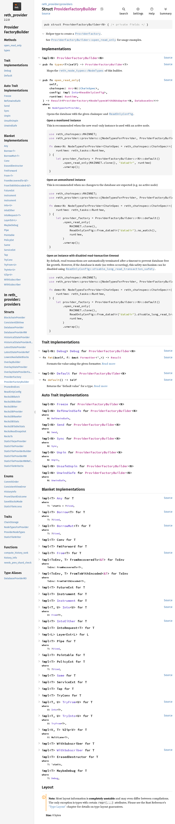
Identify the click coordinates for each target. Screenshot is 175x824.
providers (66, 4)
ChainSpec (88, 88)
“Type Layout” (57, 806)
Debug (61, 351)
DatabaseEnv (144, 100)
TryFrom (69, 702)
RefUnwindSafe (69, 411)
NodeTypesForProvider (65, 107)
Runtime (71, 96)
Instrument (66, 601)
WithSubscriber (70, 750)
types (59, 64)
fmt (50, 357)
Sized (69, 505)
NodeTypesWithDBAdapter (109, 100)
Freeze (62, 404)
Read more (108, 363)
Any (59, 498)
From (60, 553)
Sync (60, 438)
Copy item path (102, 9)
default (54, 380)
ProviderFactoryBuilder (77, 58)
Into (75, 92)
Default (63, 373)
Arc (70, 88)
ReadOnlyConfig (92, 92)
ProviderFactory (76, 100)
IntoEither (66, 621)
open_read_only (66, 80)
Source (46, 13)
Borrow (62, 512)
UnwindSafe (66, 473)
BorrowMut (65, 526)
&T (102, 560)
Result (56, 100)
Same (60, 675)
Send (60, 425)
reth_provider (50, 4)
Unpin (61, 452)
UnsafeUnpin (67, 466)
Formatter (88, 357)
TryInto (69, 716)
